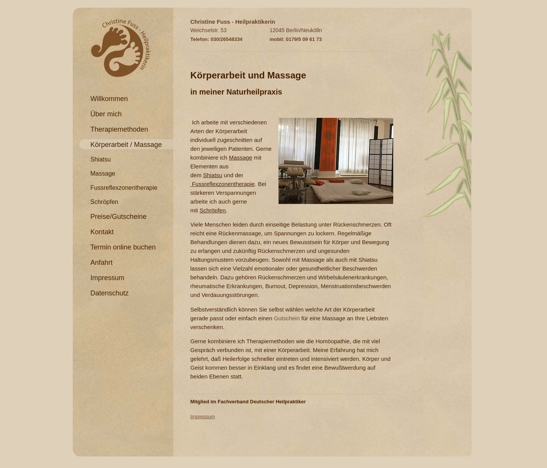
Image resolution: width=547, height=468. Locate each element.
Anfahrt (101, 262)
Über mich (106, 114)
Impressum (107, 278)
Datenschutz (109, 293)
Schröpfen (104, 202)
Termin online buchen (123, 247)
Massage (102, 173)
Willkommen (109, 99)
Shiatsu (100, 159)
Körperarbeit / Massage (126, 144)
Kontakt (102, 232)
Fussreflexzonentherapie (123, 187)
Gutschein (287, 318)
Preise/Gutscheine (118, 216)
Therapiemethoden (119, 129)
